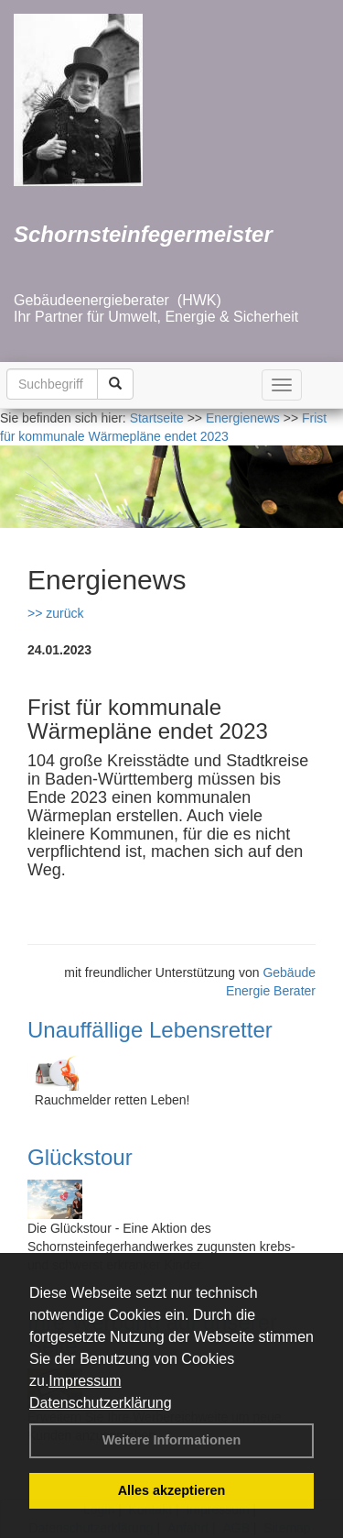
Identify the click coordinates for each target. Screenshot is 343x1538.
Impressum (84, 1381)
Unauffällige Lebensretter (150, 1029)
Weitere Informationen (171, 1440)
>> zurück (55, 613)
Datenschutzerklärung (100, 1403)
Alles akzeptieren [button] (172, 1490)
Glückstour (80, 1157)
